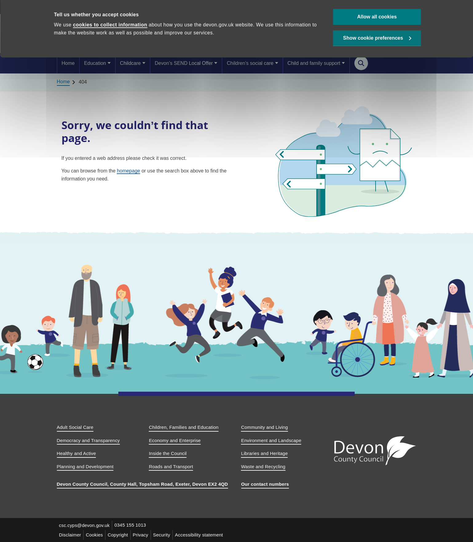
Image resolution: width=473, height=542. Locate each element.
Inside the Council (168, 453)
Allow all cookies (377, 21)
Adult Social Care (75, 427)
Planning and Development (85, 466)
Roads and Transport (171, 466)
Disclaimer (70, 534)
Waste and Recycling (263, 466)
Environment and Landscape (271, 440)
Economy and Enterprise (175, 440)
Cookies (95, 534)
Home (68, 63)
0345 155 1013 (131, 525)
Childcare (130, 63)
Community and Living (264, 427)
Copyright (119, 534)
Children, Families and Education (184, 427)
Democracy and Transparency (88, 440)
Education (95, 63)
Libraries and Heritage (264, 453)
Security (163, 534)
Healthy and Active (76, 453)
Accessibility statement (201, 534)
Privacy (142, 534)
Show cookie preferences (373, 43)
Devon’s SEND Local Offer (184, 63)
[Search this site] (361, 63)
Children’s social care (250, 63)
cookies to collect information (110, 30)
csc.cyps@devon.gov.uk (84, 525)
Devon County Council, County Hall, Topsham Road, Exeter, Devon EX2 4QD (142, 484)
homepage (128, 170)
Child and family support (313, 63)
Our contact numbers (265, 484)
